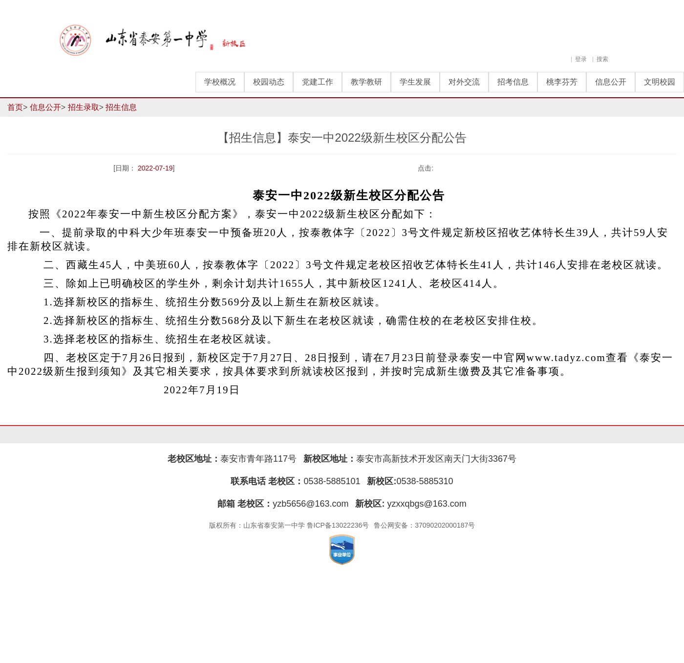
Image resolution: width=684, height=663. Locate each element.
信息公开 (610, 82)
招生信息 (121, 107)
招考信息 (513, 82)
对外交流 (464, 82)
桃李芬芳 (561, 82)
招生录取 (83, 107)
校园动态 (268, 82)
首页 (15, 107)
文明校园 (659, 82)
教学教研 (366, 82)
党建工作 (317, 82)
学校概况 (219, 82)
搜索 (602, 59)
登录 (581, 59)
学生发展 (415, 82)
